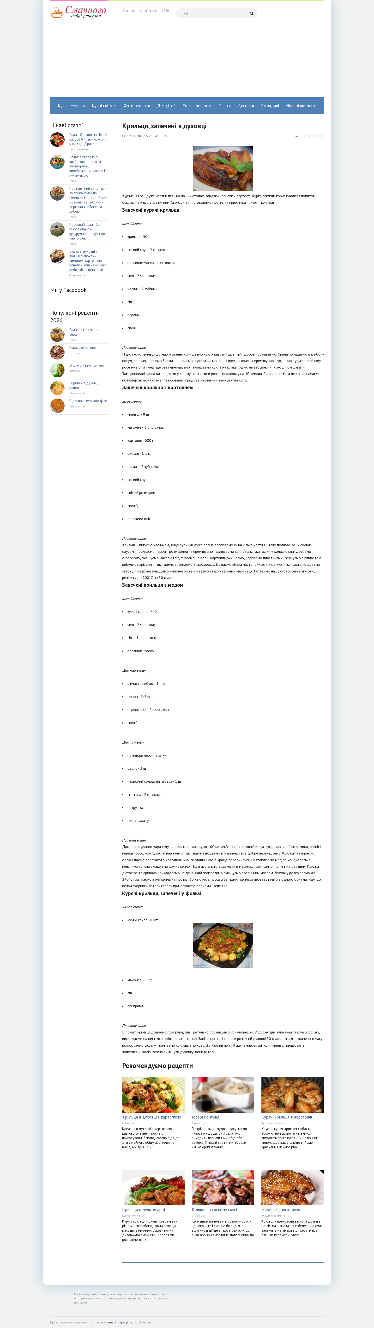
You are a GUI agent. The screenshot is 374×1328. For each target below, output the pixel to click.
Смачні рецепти (197, 105)
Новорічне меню (301, 105)
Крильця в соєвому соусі (214, 1209)
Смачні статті (130, 1123)
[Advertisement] (187, 61)
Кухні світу (102, 105)
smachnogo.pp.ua (120, 1322)
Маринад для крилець (281, 1209)
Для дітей (166, 105)
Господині (270, 105)
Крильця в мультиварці (143, 1209)
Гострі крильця (205, 1117)
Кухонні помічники (272, 1123)
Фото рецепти (137, 105)
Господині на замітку (273, 1215)
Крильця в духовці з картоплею (151, 1117)
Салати (224, 105)
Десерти (246, 105)
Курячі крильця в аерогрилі (286, 1117)
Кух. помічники (71, 105)
